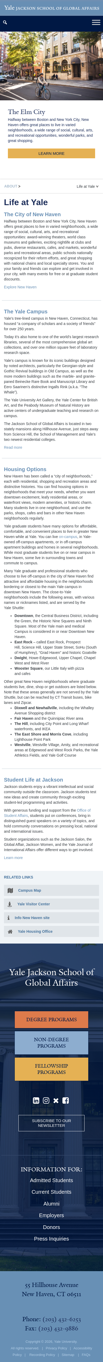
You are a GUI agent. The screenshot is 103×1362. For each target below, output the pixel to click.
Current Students (51, 1192)
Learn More (51, 153)
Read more (13, 447)
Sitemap (68, 1355)
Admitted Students (51, 1180)
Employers (51, 1215)
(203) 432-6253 (61, 1319)
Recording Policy (42, 1355)
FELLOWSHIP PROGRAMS (51, 1069)
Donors (51, 1227)
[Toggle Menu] (96, 22)
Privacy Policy (56, 1348)
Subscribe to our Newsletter (51, 1123)
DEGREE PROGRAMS (51, 1019)
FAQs (86, 1355)
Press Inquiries (51, 1239)
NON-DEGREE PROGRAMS (51, 1043)
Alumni (51, 1204)
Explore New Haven (20, 287)
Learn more (13, 858)
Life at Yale (88, 186)
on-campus (68, 537)
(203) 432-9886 (58, 1328)
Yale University (65, 1342)
